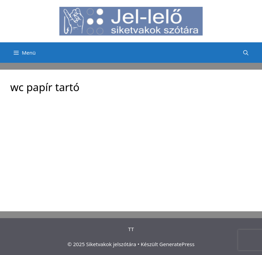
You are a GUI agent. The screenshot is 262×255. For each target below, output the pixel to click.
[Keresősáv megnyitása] (245, 52)
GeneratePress (176, 244)
